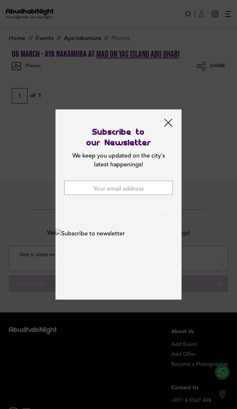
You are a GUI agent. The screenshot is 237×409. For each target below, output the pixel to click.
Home (17, 38)
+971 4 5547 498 (191, 378)
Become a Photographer (199, 342)
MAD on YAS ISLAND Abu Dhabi (138, 54)
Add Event (184, 322)
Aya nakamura (82, 38)
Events (45, 38)
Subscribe (118, 261)
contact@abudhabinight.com (194, 392)
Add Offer (183, 332)
